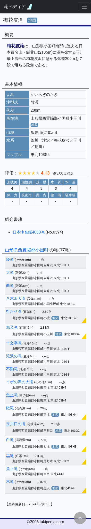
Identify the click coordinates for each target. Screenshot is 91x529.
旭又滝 (12, 327)
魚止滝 (12, 395)
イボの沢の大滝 (19, 382)
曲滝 (10, 285)
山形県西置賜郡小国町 (27, 249)
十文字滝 (14, 343)
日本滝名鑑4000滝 (29, 232)
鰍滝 (10, 408)
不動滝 (12, 369)
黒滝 (10, 455)
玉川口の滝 (15, 423)
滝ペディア (18, 7)
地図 (32, 20)
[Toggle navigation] (84, 6)
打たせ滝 (14, 311)
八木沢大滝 (15, 298)
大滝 (10, 272)
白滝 (10, 439)
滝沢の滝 (14, 356)
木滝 (10, 481)
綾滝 (10, 259)
